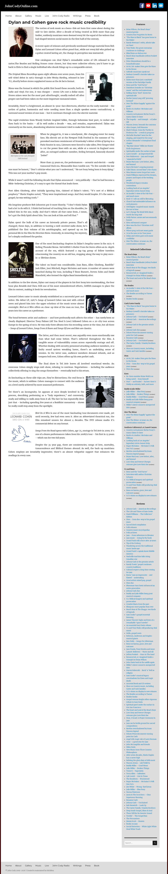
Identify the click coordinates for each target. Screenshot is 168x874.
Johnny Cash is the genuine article (140, 325)
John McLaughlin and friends (138, 744)
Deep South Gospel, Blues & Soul (139, 811)
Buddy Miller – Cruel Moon (137, 397)
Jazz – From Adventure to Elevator (140, 535)
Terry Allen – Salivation (135, 774)
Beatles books (131, 299)
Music (38, 16)
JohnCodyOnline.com (21, 6)
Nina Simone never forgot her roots (140, 172)
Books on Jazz (132, 824)
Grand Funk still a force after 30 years (141, 541)
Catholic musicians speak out (138, 72)
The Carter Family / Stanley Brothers (141, 343)
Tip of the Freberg (133, 543)
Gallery (28, 16)
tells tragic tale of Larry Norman (141, 739)
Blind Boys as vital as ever (136, 53)
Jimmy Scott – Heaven (135, 821)
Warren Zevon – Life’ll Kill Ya (138, 763)
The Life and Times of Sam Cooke (139, 511)
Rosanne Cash (132, 338)
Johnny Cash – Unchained (136, 317)
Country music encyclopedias (138, 530)
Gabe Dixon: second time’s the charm (141, 170)
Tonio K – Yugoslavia (134, 771)
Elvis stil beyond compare (136, 223)
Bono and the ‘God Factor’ (136, 85)
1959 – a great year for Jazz (137, 742)
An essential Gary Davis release (138, 625)
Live (47, 16)
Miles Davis (131, 747)
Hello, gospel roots (133, 633)
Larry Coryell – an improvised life (139, 154)
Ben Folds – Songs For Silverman (139, 641)
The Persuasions (133, 819)
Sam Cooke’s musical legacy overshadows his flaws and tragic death (139, 678)
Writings (77, 16)
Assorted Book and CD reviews (138, 684)
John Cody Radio (61, 16)
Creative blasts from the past (137, 604)
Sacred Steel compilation (136, 525)
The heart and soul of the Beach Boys (141, 278)
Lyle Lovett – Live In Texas (137, 776)
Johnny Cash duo (133, 330)
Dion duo (130, 369)
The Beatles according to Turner (139, 293)
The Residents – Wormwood (137, 779)
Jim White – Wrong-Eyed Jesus (138, 787)
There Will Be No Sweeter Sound (139, 813)
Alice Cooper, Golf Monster (137, 127)
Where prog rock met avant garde (139, 231)
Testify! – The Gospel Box (136, 816)
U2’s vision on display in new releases (141, 496)
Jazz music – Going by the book (139, 538)
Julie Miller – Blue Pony (135, 392)
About (18, 16)
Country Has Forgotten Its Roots (139, 35)
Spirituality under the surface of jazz (140, 151)
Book (96, 16)
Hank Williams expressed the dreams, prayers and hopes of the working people (141, 177)
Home (8, 16)
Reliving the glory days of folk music (140, 760)
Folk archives (131, 533)
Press (88, 16)
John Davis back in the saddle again (140, 662)
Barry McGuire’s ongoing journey (139, 167)
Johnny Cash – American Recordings (141, 319)
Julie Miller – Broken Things (137, 394)
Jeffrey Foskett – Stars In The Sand (140, 654)
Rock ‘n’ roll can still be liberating (139, 199)
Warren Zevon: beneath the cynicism (141, 125)
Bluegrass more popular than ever (139, 607)
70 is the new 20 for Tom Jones (138, 233)
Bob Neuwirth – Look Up (136, 805)
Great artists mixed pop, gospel (138, 580)
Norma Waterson (133, 792)
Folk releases (131, 527)
